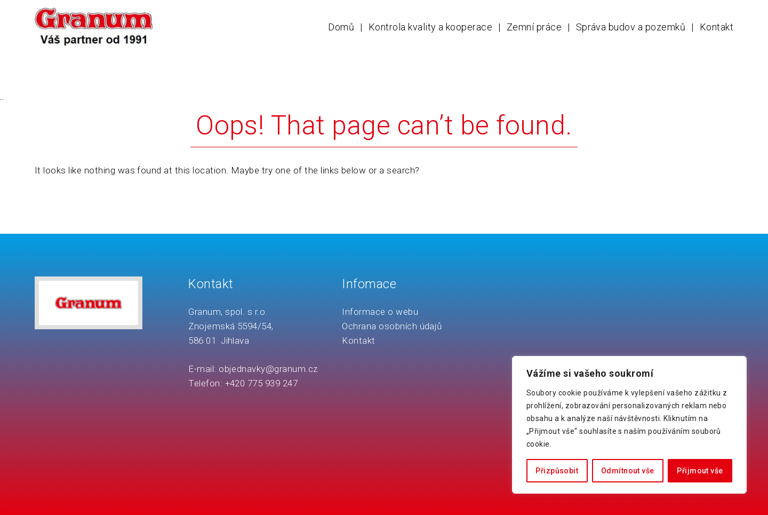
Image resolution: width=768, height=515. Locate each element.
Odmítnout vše (627, 470)
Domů (341, 27)
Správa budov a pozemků (631, 27)
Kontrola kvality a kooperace (430, 27)
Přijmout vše (700, 470)
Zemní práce (534, 27)
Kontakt (716, 27)
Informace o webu (380, 311)
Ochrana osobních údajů (392, 326)
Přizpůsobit (556, 470)
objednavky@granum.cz (268, 368)
